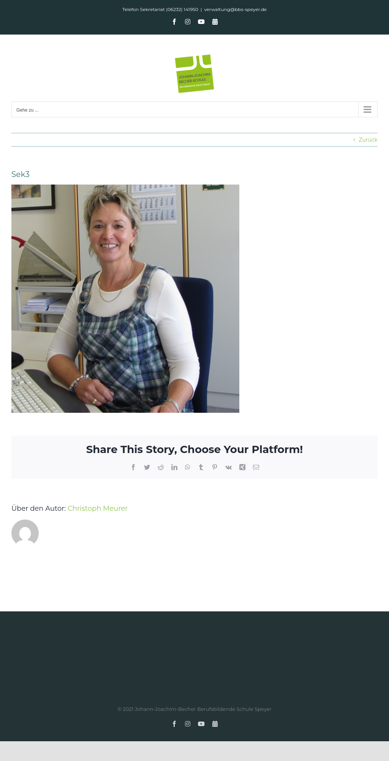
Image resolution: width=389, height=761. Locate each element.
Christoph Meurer (98, 508)
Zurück (368, 139)
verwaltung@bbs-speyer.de (235, 9)
